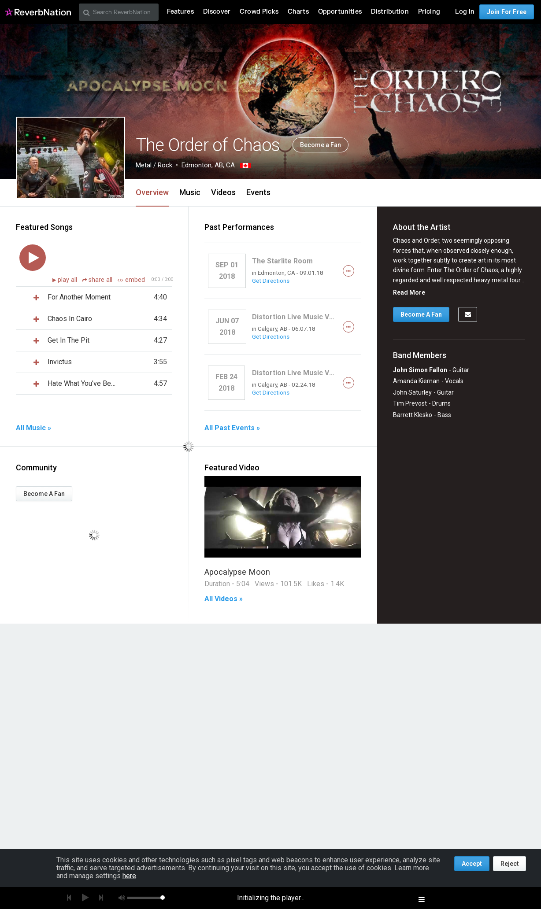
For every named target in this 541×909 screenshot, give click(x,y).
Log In (464, 11)
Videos (223, 192)
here (129, 876)
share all (98, 280)
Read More (409, 292)
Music (189, 192)
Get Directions (270, 280)
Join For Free (506, 11)
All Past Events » (232, 428)
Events (258, 192)
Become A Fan (44, 493)
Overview (152, 192)
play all (68, 280)
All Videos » (223, 599)
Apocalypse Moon (237, 571)
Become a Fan (320, 144)
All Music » (33, 428)
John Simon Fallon (420, 369)
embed (131, 280)
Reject (509, 863)
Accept (472, 863)
